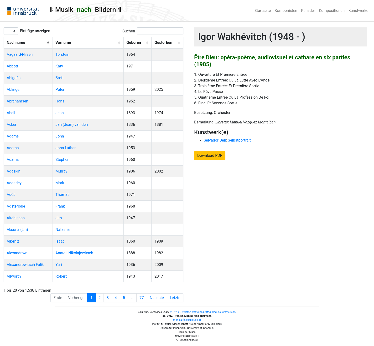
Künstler (308, 10)
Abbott (12, 66)
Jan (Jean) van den (71, 124)
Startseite (263, 10)
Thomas (62, 194)
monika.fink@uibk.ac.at (187, 319)
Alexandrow (17, 253)
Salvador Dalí (215, 140)
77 (142, 297)
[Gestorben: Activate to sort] (167, 43)
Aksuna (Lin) (17, 229)
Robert (61, 276)
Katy (59, 66)
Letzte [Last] (175, 297)
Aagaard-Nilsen (20, 54)
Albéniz (13, 241)
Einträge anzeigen (35, 31)
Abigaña (14, 78)
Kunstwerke (358, 10)
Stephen (62, 159)
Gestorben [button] (163, 42)
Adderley (14, 183)
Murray (61, 171)
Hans (59, 101)
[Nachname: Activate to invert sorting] (28, 43)
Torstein (62, 54)
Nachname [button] (16, 42)
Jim (58, 218)
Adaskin (13, 171)
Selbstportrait (239, 140)
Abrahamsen (17, 101)
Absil (11, 113)
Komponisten (286, 10)
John (59, 136)
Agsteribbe (16, 206)
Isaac (59, 241)
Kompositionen (332, 10)
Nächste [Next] (157, 297)
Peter (59, 89)
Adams (13, 136)
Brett (59, 78)
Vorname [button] (63, 42)
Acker (11, 124)
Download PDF (209, 155)
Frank (60, 206)
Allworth (14, 276)
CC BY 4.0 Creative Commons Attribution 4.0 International (203, 312)
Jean (59, 113)
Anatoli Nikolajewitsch (74, 253)
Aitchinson (16, 218)
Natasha (62, 229)
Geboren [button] (133, 42)
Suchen (128, 31)
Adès (11, 194)
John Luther (65, 148)
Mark (59, 183)
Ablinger (14, 89)
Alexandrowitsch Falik (25, 264)
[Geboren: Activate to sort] (138, 43)
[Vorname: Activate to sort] (88, 43)
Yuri (58, 264)
